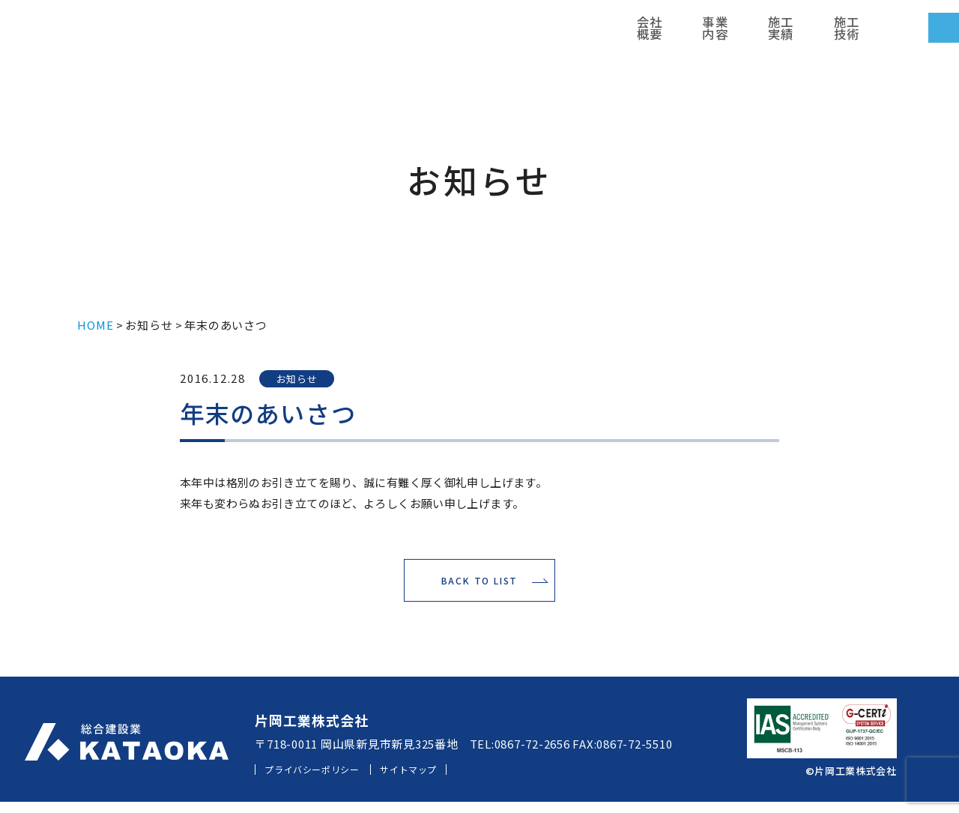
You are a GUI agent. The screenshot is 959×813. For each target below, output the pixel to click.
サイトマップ (446, 780)
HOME (95, 325)
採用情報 (734, 33)
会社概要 (438, 33)
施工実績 (542, 33)
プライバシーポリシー (326, 780)
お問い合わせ (884, 33)
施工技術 (595, 33)
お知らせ (148, 325)
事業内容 (490, 33)
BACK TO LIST (480, 586)
